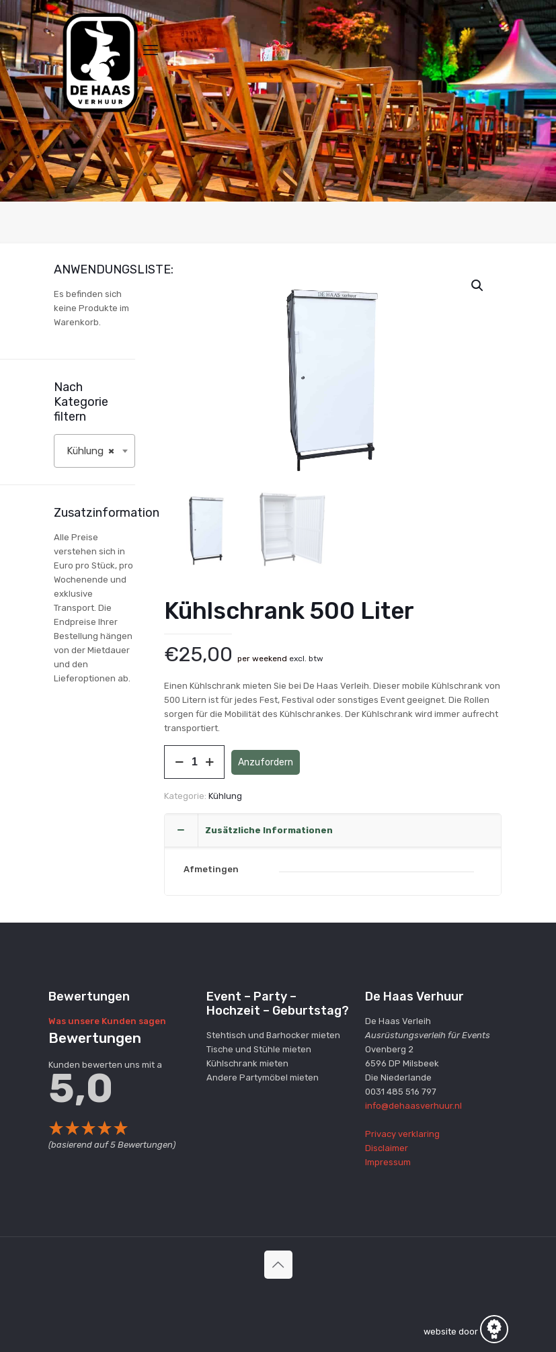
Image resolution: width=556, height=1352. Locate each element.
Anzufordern (265, 762)
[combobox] (95, 451)
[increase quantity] (209, 762)
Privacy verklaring (402, 1134)
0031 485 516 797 (400, 1092)
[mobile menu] (150, 50)
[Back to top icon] (278, 1265)
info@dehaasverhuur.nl (413, 1106)
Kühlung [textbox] (91, 450)
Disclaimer (386, 1148)
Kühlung (225, 797)
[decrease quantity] (179, 762)
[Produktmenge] (194, 762)
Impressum (388, 1162)
